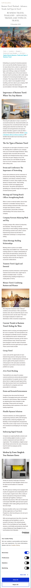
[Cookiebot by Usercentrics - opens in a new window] (22, 533)
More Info (23, 574)
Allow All (15, 579)
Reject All (15, 584)
